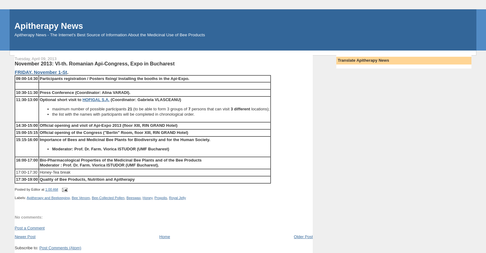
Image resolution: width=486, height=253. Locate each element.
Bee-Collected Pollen (108, 198)
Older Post (303, 236)
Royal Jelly (177, 198)
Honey (147, 198)
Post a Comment (30, 228)
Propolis (160, 198)
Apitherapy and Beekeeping (48, 198)
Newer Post (25, 236)
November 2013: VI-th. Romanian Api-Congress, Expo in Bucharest (95, 63)
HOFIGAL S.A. (95, 99)
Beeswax (133, 198)
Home (164, 236)
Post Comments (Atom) (60, 248)
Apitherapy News (48, 26)
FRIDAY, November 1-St (41, 72)
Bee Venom (81, 198)
